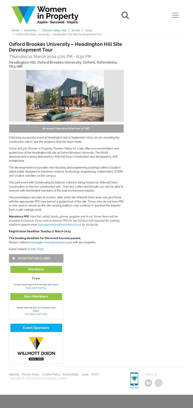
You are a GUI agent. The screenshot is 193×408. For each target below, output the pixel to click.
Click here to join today (36, 314)
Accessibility (71, 374)
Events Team (36, 249)
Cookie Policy (51, 374)
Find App (134, 380)
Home (15, 30)
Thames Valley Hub (54, 30)
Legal (85, 374)
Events (76, 30)
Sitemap (14, 374)
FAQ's (95, 374)
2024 (88, 30)
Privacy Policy (31, 374)
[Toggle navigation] (175, 15)
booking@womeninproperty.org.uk (50, 242)
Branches (31, 30)
